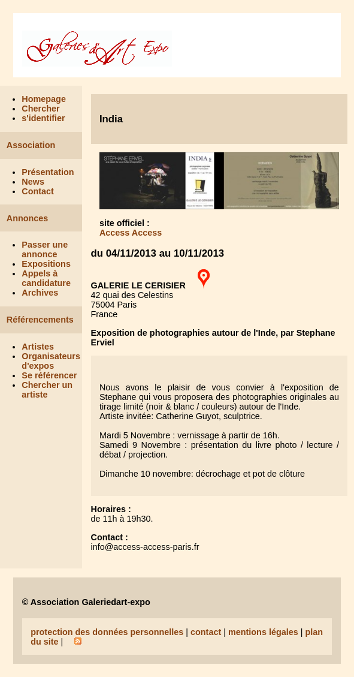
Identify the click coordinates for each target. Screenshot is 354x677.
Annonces (28, 218)
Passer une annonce (45, 249)
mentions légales (263, 632)
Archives (40, 292)
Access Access (130, 232)
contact (205, 632)
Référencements (40, 319)
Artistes (38, 346)
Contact (38, 191)
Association (31, 145)
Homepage (44, 99)
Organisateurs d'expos (51, 361)
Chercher (40, 108)
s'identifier (43, 118)
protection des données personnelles (107, 632)
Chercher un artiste (47, 389)
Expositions (46, 264)
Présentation (48, 172)
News (33, 181)
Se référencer (49, 375)
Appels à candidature (46, 278)
